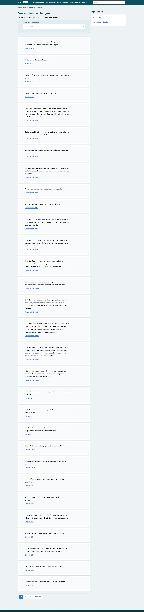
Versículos (65, 2)
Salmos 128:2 (29, 504)
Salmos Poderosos (75, 2)
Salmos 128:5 (29, 555)
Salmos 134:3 (29, 585)
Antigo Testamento (38, 2)
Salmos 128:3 (29, 522)
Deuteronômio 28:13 (32, 359)
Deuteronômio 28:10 (32, 288)
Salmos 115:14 (30, 450)
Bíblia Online (22, 7)
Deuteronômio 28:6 (31, 208)
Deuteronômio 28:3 (31, 156)
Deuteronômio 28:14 (32, 380)
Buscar (123, 2)
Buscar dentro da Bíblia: (31, 22)
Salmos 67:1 (29, 434)
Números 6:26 (29, 97)
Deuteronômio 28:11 (32, 312)
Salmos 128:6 (29, 570)
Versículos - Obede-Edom (103, 22)
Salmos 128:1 (29, 486)
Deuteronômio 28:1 (31, 120)
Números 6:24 (29, 64)
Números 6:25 (29, 82)
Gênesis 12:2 (29, 48)
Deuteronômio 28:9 (31, 270)
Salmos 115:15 (30, 468)
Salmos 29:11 (29, 416)
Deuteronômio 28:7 (31, 229)
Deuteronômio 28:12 (32, 336)
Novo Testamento (51, 2)
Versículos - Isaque (100, 17)
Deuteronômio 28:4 (31, 177)
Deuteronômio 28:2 (31, 138)
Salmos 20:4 (29, 398)
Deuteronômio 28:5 (31, 193)
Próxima (38, 597)
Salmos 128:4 (29, 537)
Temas (59, 2)
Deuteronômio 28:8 (31, 249)
